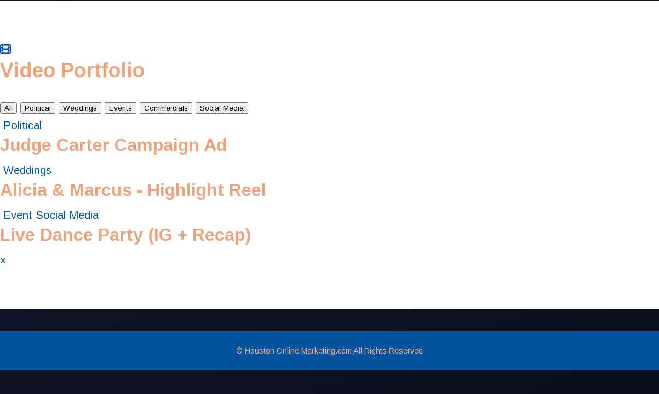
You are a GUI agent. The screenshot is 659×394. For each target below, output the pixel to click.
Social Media (222, 108)
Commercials (166, 108)
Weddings (80, 108)
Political (38, 108)
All (8, 108)
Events (120, 108)
